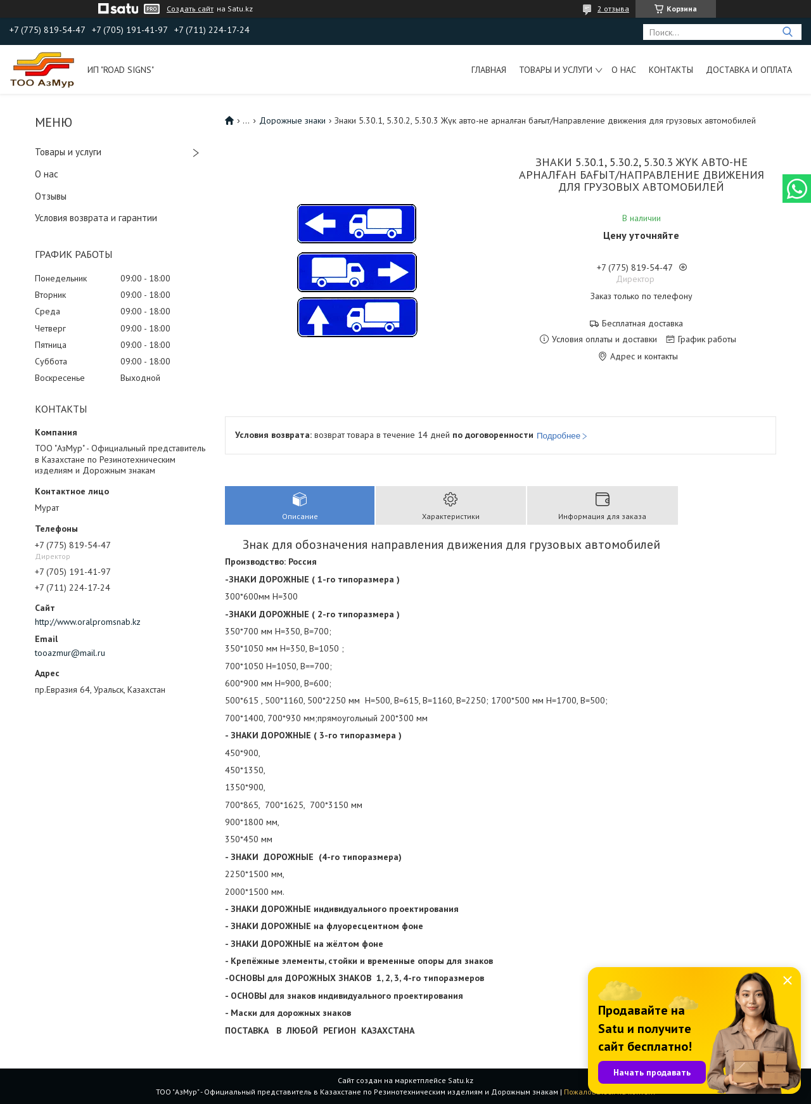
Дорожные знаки (292, 120)
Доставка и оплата (749, 69)
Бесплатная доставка (642, 323)
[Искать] (787, 32)
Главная (488, 69)
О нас (623, 69)
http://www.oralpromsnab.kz (88, 621)
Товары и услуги (555, 69)
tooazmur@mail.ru (70, 652)
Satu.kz (460, 1080)
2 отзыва (613, 8)
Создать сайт (190, 8)
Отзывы (51, 196)
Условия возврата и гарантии (96, 218)
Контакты (671, 69)
